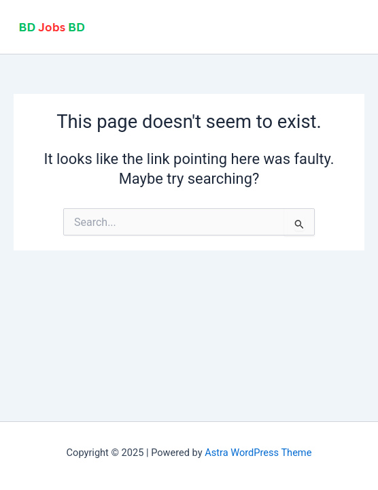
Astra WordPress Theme (258, 452)
